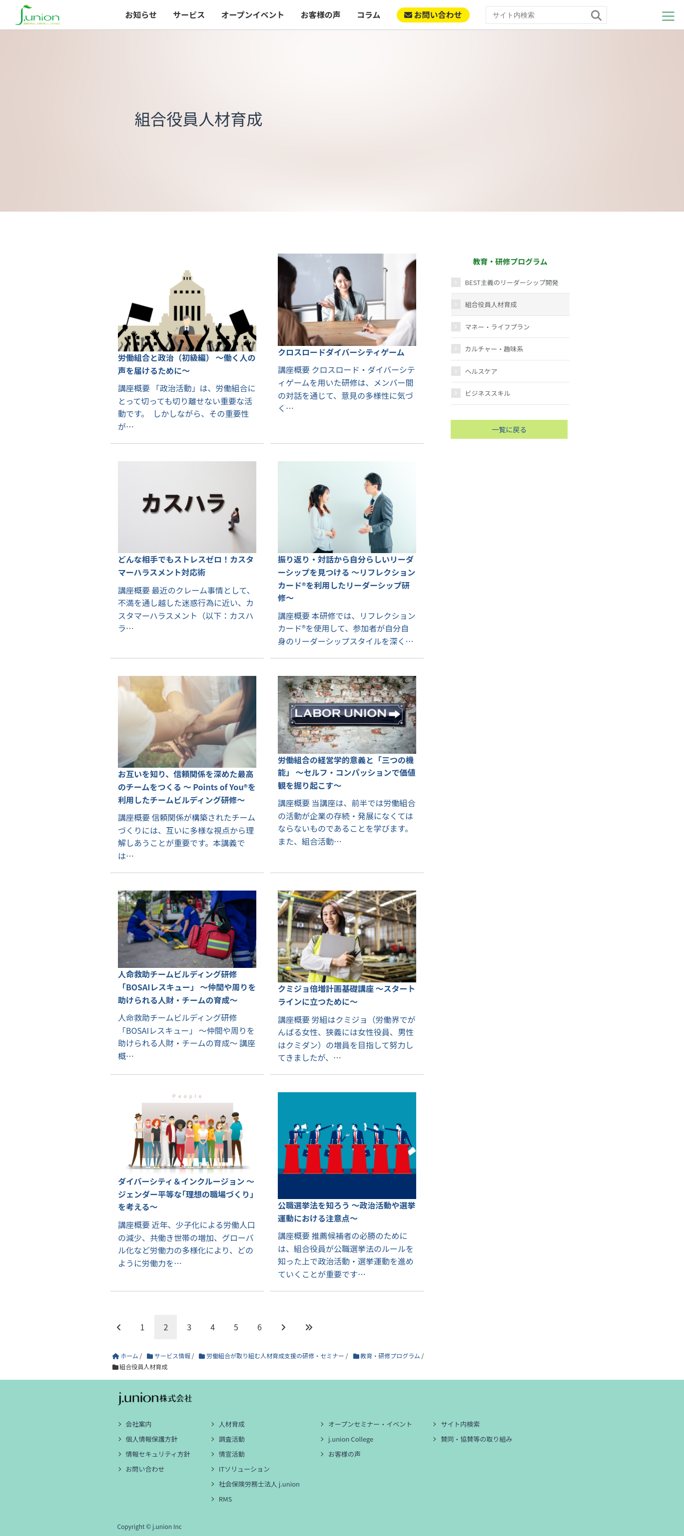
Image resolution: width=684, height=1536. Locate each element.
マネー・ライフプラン (497, 326)
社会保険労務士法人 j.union (259, 1484)
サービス (189, 14)
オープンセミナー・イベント (370, 1424)
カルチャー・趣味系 (494, 348)
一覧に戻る (509, 429)
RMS (225, 1499)
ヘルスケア (481, 371)
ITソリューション (244, 1469)
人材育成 (232, 1424)
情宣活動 (232, 1454)
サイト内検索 (460, 1424)
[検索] (597, 15)
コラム (369, 14)
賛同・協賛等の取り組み (476, 1439)
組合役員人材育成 (491, 304)
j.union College (350, 1439)
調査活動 (232, 1439)
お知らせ (141, 14)
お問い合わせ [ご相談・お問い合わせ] (433, 14)
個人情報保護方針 (152, 1439)
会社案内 (139, 1424)
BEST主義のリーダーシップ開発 (512, 282)
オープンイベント (252, 14)
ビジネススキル (488, 393)
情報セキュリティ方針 (158, 1454)
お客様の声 (321, 14)
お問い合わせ (145, 1469)
